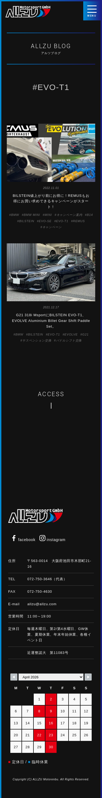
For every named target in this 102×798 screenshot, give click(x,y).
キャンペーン (52, 227)
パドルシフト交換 (69, 340)
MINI (48, 214)
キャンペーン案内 (69, 214)
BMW (15, 214)
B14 (90, 214)
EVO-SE (45, 221)
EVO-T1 (62, 221)
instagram (52, 540)
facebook (23, 540)
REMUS (79, 221)
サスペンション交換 (36, 340)
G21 (85, 334)
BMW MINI (32, 214)
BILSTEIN (26, 221)
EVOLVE (71, 334)
